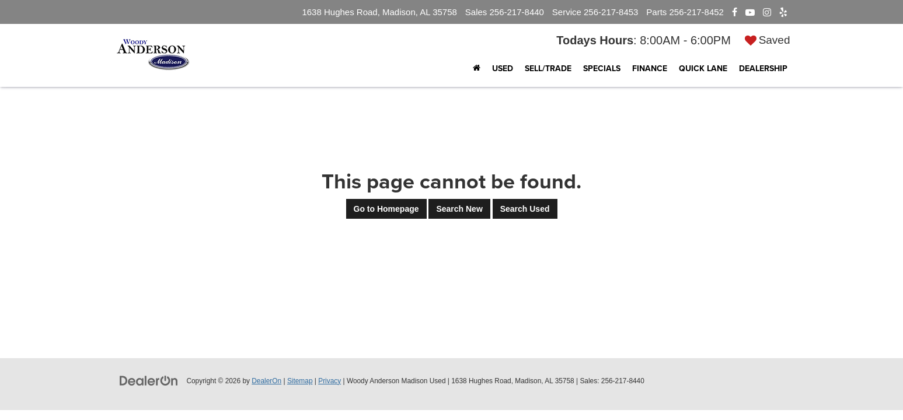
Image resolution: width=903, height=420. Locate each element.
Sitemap (300, 381)
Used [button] (502, 68)
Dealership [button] (763, 68)
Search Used (525, 209)
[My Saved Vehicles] (767, 40)
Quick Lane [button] (703, 68)
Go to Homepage (386, 209)
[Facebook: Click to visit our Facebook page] (734, 12)
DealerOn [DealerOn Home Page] (266, 381)
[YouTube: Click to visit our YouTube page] (750, 12)
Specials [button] (601, 68)
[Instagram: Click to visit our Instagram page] (767, 12)
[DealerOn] (149, 380)
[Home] (476, 68)
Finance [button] (649, 68)
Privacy (329, 381)
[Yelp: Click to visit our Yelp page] (783, 12)
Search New (459, 209)
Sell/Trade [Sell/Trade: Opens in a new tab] (548, 68)
